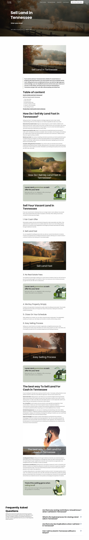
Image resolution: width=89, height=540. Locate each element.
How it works (43, 2)
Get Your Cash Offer (77, 2)
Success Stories (51, 2)
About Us (59, 2)
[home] (9, 2)
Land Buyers (66, 2)
